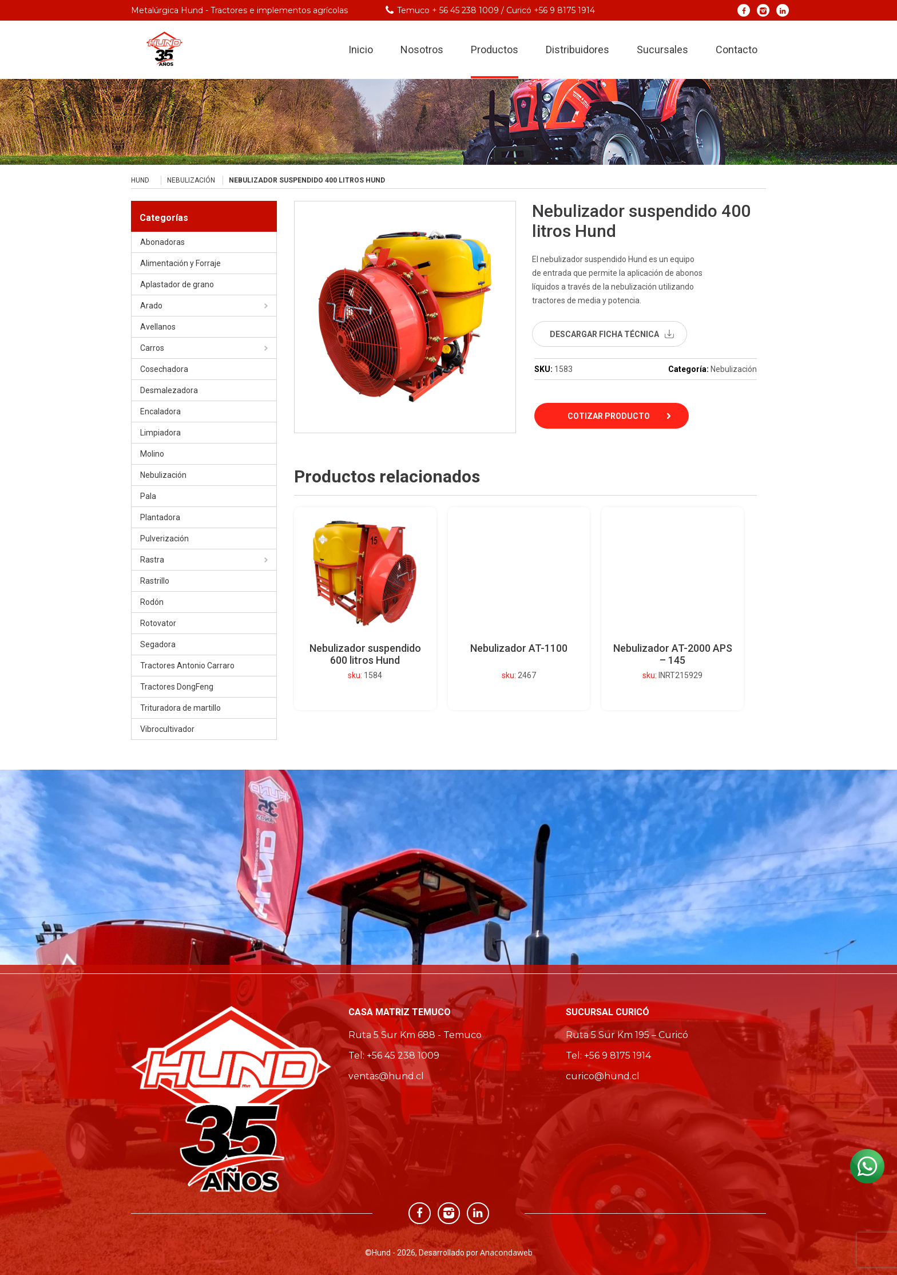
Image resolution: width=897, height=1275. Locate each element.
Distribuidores (577, 51)
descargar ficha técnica (604, 334)
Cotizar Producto (608, 416)
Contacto (736, 51)
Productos (494, 51)
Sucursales (662, 51)
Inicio (360, 51)
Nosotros (421, 51)
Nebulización (191, 180)
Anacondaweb (506, 1252)
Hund (140, 180)
